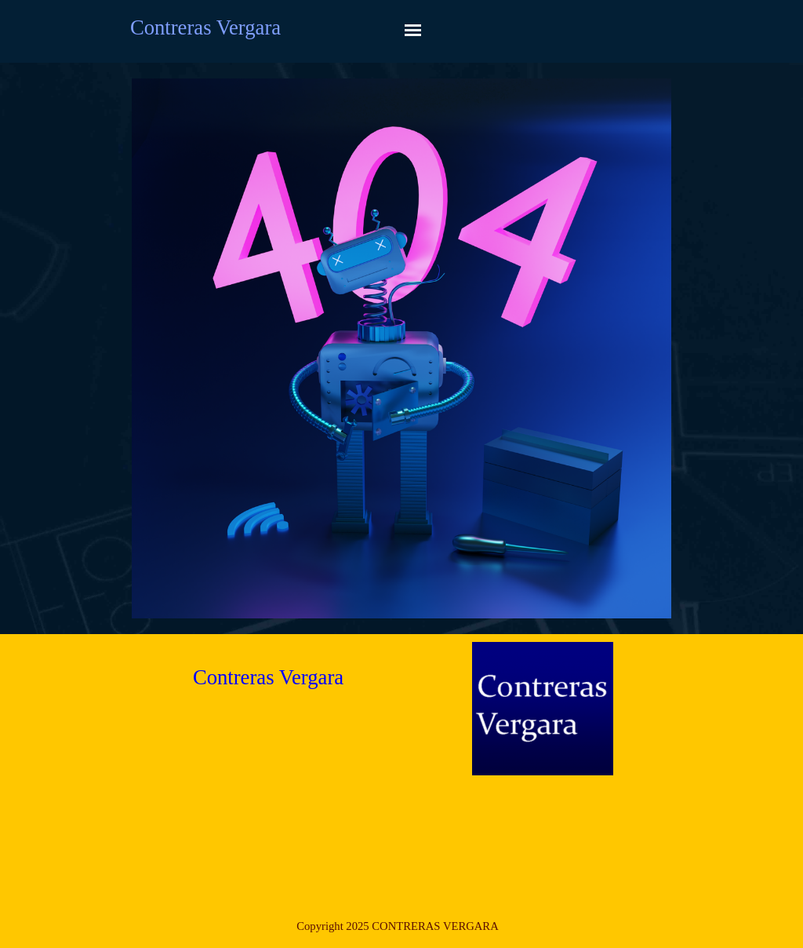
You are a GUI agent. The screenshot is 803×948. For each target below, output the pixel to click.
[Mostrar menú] (413, 30)
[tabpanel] (398, 926)
